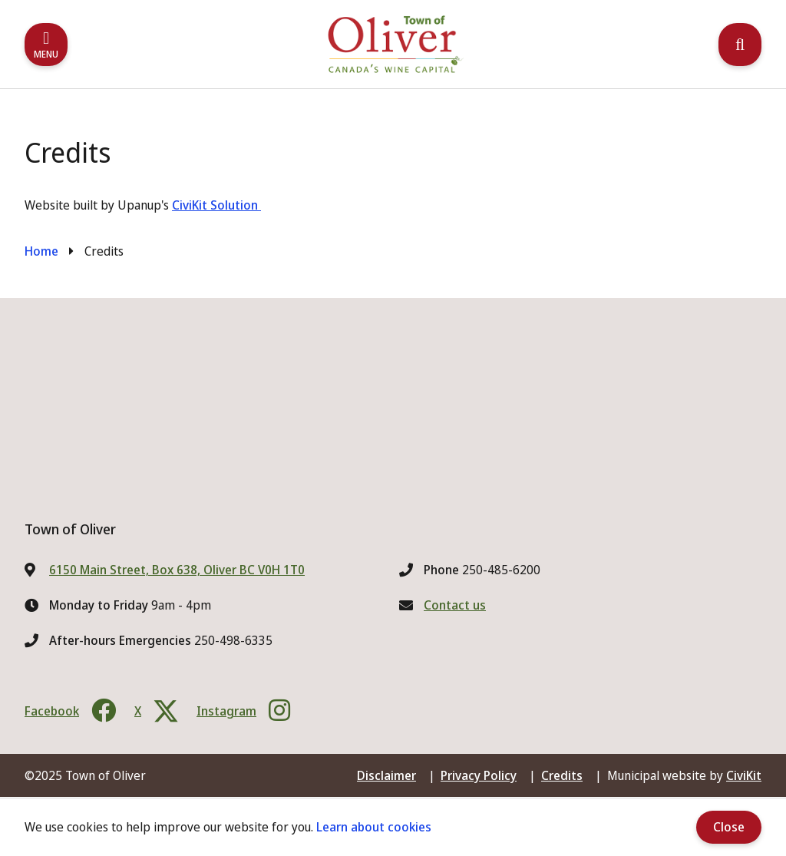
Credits (562, 775)
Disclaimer (386, 775)
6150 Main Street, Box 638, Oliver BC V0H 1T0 (177, 569)
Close (729, 826)
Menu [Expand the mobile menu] (46, 54)
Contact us (455, 605)
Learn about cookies (373, 826)
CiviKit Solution (216, 205)
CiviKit (743, 775)
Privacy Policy (479, 775)
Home (41, 251)
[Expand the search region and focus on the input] (739, 44)
